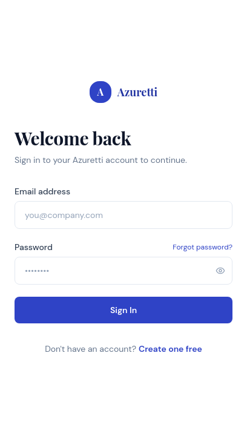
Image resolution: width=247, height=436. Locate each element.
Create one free (170, 348)
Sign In (123, 310)
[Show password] (220, 271)
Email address (42, 191)
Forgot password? (202, 247)
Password (34, 247)
